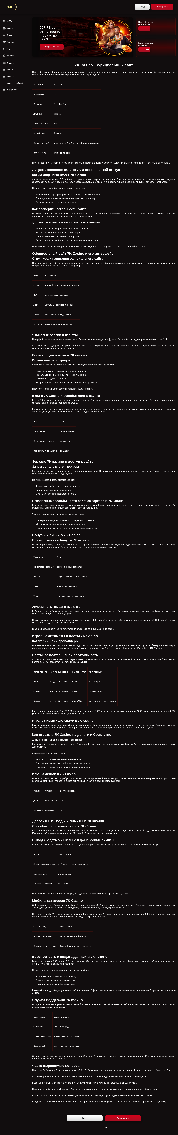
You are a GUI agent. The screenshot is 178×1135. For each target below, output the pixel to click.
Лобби (7, 21)
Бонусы (7, 28)
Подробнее (144, 28)
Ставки (7, 35)
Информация (9, 89)
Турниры (8, 42)
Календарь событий (12, 83)
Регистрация (162, 7)
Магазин (8, 56)
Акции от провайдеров (13, 48)
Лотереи (7, 69)
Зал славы (8, 76)
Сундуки (8, 63)
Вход (142, 7)
